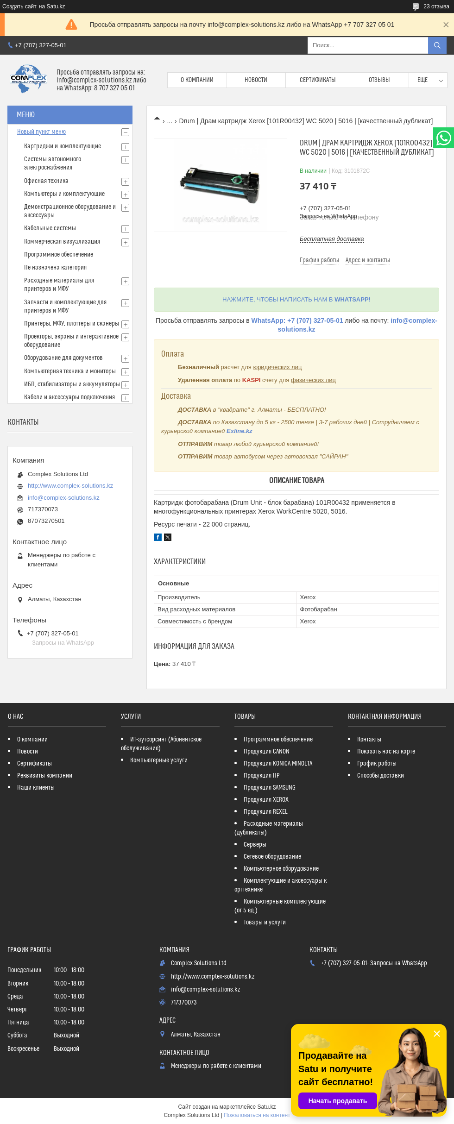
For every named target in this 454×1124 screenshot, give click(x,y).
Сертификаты (318, 80)
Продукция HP (262, 775)
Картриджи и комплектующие (62, 146)
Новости (256, 80)
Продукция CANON (267, 751)
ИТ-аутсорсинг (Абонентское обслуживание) (161, 744)
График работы (377, 763)
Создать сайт (19, 6)
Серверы (255, 844)
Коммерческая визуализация (62, 241)
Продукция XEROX (266, 800)
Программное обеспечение (58, 254)
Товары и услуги (265, 922)
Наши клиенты (36, 787)
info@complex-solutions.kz (64, 497)
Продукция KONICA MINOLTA (278, 763)
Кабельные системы (50, 228)
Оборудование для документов (63, 358)
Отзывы (379, 80)
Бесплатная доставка (332, 238)
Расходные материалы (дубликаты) (268, 828)
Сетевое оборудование (272, 856)
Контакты (369, 739)
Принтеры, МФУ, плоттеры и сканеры (71, 323)
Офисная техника (46, 181)
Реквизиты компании (44, 775)
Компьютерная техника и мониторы (70, 371)
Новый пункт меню (41, 132)
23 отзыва (436, 6)
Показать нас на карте (386, 751)
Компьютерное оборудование (281, 869)
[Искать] (437, 45)
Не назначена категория (55, 267)
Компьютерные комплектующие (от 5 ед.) (280, 906)
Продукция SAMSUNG (270, 787)
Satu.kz (266, 1107)
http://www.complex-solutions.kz (70, 485)
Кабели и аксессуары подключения (69, 397)
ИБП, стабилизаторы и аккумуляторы (72, 384)
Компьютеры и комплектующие (64, 194)
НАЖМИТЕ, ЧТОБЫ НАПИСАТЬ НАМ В (296, 299)
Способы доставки (380, 775)
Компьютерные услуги (159, 760)
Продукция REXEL (266, 812)
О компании (197, 80)
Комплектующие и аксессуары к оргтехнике (280, 885)
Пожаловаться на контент (257, 1115)
